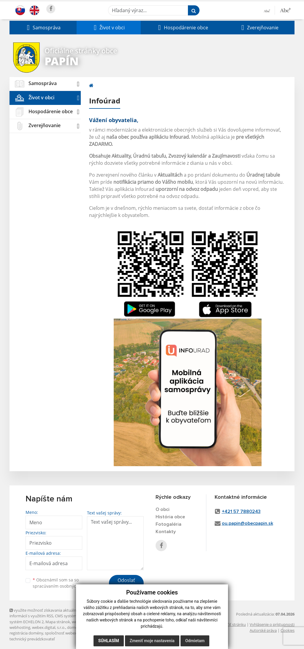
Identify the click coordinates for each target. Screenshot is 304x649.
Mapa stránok (57, 621)
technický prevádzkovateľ (32, 639)
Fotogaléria (168, 524)
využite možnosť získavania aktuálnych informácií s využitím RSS (46, 613)
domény (74, 627)
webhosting (20, 627)
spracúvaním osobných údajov (63, 586)
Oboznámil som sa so (63, 583)
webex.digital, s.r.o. (48, 627)
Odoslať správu (126, 584)
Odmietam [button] (195, 640)
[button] (43, 27)
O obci (163, 509)
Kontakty (166, 531)
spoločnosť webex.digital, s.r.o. (72, 633)
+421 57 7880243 (241, 511)
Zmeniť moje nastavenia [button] (152, 640)
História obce (170, 516)
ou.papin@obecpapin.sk (247, 523)
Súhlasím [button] (108, 640)
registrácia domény (26, 633)
